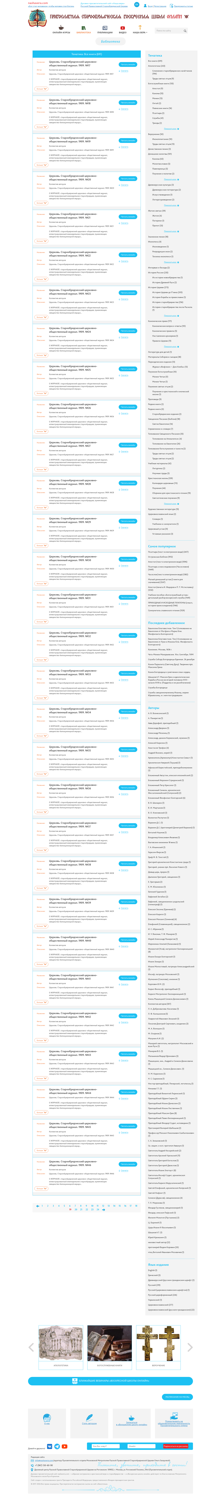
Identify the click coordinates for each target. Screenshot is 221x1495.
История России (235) (158, 272)
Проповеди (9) (155, 399)
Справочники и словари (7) (160, 429)
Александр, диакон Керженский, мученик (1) (169, 738)
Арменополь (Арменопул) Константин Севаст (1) (170, 757)
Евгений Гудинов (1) (157, 891)
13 (109, 1205)
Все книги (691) (155, 61)
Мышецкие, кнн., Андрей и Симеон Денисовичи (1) (170, 1062)
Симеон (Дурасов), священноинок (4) (165, 1198)
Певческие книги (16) (162, 108)
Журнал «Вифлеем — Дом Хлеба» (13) (170, 367)
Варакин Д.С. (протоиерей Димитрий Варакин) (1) (171, 827)
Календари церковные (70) (165, 483)
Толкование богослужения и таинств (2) (167, 448)
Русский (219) (154, 1285)
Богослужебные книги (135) (161, 83)
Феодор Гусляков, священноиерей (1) (165, 1207)
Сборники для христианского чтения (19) (171, 493)
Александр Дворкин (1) (158, 728)
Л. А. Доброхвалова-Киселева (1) (163, 1009)
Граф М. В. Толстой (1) (158, 857)
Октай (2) (156, 103)
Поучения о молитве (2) (163, 173)
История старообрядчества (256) (167, 302)
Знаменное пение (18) (158, 236)
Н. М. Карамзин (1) (156, 1073)
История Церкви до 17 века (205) (167, 292)
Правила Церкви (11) (161, 341)
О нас (47, 1423)
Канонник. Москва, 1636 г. (160, 649)
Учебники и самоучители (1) (165, 524)
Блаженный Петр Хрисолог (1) (162, 785)
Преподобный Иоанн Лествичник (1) (165, 1108)
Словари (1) (157, 519)
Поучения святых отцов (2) (160, 386)
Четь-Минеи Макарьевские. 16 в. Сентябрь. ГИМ (171, 654)
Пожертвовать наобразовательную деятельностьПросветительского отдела (174, 1423)
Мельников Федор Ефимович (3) (163, 1056)
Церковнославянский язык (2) (162, 514)
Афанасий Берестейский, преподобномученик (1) (170, 769)
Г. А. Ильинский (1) (156, 847)
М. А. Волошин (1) (156, 1028)
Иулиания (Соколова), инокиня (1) (164, 979)
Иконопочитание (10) (162, 139)
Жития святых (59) (157, 211)
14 (114, 1205)
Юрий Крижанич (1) (157, 1237)
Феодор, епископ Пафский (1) (162, 1212)
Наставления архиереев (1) (165, 336)
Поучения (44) (159, 488)
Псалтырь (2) (158, 113)
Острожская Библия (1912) (160, 557)
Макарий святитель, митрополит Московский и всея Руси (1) (170, 1045)
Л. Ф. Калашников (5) (158, 1014)
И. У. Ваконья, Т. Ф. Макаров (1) (162, 934)
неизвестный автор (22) (159, 1242)
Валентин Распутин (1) (158, 817)
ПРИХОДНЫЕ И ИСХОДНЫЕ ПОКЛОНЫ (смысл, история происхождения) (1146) (170, 604)
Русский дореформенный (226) (162, 1295)
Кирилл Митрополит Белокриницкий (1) (167, 994)
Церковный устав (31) (158, 529)
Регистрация (160, 6)
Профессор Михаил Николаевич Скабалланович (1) (171, 1134)
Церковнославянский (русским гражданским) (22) (171, 1309)
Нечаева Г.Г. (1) (155, 1088)
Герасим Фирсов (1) (157, 852)
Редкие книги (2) (156, 404)
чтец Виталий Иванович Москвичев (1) (166, 1252)
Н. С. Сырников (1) (156, 1078)
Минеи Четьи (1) (160, 381)
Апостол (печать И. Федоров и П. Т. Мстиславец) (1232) (170, 588)
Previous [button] (31, 1347)
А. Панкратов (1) (155, 718)
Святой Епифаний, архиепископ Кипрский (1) (169, 1188)
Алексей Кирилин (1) (157, 743)
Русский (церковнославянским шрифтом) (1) (169, 1290)
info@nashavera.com (44, 1460)
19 (70, 1209)
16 (125, 1205)
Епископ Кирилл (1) (157, 914)
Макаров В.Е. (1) (155, 1051)
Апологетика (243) (156, 66)
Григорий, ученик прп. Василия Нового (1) (167, 867)
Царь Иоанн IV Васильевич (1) (162, 1227)
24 (98, 1209)
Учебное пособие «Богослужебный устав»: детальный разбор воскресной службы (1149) (169, 596)
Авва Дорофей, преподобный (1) (163, 723)
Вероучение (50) (155, 134)
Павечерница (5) (160, 168)
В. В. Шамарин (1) (156, 803)
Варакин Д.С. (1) (155, 822)
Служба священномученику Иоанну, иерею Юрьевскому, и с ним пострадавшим (168, 694)
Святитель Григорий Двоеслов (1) (163, 1165)
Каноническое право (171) (160, 321)
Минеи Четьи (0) (160, 376)
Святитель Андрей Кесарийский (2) (164, 1150)
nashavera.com (38, 3)
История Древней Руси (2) (164, 282)
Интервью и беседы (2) (159, 267)
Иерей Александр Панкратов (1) (163, 939)
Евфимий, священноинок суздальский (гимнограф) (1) (166, 903)
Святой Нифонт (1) (156, 1193)
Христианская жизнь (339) (160, 478)
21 (81, 1209)
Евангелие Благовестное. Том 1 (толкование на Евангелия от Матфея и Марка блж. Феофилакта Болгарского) (170, 631)
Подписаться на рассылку (176, 1446)
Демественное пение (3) (159, 149)
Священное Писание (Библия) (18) (164, 419)
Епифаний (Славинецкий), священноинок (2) (169, 924)
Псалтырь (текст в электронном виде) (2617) (168, 552)
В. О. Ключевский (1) (157, 812)
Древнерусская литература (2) (166, 189)
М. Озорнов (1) (155, 1033)
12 (103, 1205)
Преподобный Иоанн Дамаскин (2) (164, 1103)
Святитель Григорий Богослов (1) (163, 1160)
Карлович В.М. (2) (156, 984)
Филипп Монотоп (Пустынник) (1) (163, 1217)
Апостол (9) (157, 88)
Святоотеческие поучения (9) (166, 498)
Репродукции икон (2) (162, 251)
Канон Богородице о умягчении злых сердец (169, 672)
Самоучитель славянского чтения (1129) (166, 610)
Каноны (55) (157, 93)
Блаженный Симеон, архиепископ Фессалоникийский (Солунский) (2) (164, 791)
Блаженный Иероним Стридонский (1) (166, 780)
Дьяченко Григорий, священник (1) (164, 877)
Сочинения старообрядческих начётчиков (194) (172, 72)
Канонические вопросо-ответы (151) (169, 326)
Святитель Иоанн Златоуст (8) (162, 1170)
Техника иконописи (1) (162, 256)
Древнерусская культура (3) (161, 185)
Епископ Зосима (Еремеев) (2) (162, 909)
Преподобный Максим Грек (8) (162, 1113)
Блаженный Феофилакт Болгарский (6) (166, 798)
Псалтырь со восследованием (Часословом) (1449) (168, 568)
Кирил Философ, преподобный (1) (164, 989)
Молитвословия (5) (161, 164)
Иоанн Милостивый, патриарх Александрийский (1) (171, 968)
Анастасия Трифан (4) (158, 748)
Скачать (124, 70)
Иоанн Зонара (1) (156, 961)
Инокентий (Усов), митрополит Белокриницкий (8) (170, 950)
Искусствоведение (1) (162, 194)
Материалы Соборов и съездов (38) (164, 357)
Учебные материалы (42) (159, 463)
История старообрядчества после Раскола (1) (172, 308)
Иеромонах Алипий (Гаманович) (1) (164, 944)
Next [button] (190, 1347)
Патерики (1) (158, 220)
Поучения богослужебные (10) (162, 371)
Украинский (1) (155, 1300)
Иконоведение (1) (160, 246)
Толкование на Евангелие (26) (166, 443)
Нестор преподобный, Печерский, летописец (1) (170, 1083)
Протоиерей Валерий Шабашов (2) (164, 1128)
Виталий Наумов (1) (157, 832)
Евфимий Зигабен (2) (158, 896)
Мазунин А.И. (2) (156, 1038)
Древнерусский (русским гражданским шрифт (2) (171, 1280)
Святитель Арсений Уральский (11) (164, 1155)
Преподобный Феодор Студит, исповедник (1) (169, 1123)
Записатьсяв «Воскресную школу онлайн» (131, 1423)
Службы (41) (157, 118)
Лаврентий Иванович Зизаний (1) (163, 1018)
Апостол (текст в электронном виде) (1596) (167, 562)
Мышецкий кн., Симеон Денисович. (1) (166, 1069)
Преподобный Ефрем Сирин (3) (162, 1098)
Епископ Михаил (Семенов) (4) (162, 919)
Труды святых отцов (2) (163, 453)
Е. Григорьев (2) (155, 882)
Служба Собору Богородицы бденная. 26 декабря (171, 659)
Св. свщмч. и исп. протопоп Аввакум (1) (166, 1145)
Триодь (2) (157, 123)
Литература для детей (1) (160, 352)
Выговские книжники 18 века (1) (163, 842)
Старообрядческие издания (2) (166, 414)
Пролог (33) (157, 225)
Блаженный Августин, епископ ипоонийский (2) (170, 775)
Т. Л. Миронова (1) (156, 1203)
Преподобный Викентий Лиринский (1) (166, 1093)
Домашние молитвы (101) (160, 154)
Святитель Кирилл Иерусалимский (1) (166, 1183)
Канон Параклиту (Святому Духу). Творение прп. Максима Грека (170, 665)
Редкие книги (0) (156, 409)
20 (76, 1209)
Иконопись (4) (154, 241)
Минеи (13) (157, 98)
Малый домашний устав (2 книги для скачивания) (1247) (165, 580)
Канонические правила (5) (164, 331)
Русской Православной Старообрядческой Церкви (104, 6)
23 (92, 1209)
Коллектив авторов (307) (159, 1004)
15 (120, 1205)
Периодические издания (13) (161, 362)
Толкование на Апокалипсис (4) (167, 438)
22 (87, 1209)
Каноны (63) (157, 159)
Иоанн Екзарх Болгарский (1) (161, 956)
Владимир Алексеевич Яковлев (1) (164, 837)
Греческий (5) (154, 1275)
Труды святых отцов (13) (163, 144)
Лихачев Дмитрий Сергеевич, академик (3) (168, 1023)
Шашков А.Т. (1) (155, 1232)
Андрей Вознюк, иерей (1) (160, 753)
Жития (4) (157, 215)
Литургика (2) (158, 468)
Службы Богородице (157, 687)
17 (131, 1205)
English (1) (152, 1270)
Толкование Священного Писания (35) (166, 434)
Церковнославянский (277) (160, 1305)
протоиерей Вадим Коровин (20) (163, 1247)
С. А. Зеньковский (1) (157, 1140)
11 (97, 1205)
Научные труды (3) (161, 473)
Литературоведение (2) (163, 199)
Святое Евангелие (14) (162, 424)
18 (136, 1205)
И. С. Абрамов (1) (156, 929)
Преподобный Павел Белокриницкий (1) (167, 1118)
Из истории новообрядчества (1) (167, 277)
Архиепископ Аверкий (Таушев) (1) (164, 762)
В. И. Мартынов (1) (156, 808)
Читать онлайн (128, 64)
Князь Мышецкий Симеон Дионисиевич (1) (168, 999)
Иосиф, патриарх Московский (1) (163, 974)
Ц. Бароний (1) (155, 1222)
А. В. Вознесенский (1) (158, 713)
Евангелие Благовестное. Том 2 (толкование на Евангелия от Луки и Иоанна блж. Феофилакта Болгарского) (170, 642)
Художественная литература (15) (163, 509)
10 (92, 1205)
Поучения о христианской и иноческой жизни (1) (170, 393)
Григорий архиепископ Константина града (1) (169, 862)
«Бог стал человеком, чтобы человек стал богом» (51, 6)
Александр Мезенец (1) (159, 733)
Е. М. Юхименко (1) (157, 887)
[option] (61, 1347)
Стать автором (89, 1423)
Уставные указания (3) (162, 534)
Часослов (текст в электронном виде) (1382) (168, 574)
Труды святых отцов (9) (163, 78)
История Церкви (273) (158, 287)
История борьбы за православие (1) (169, 297)
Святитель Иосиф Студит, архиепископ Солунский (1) (166, 1176)
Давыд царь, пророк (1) (158, 872)
